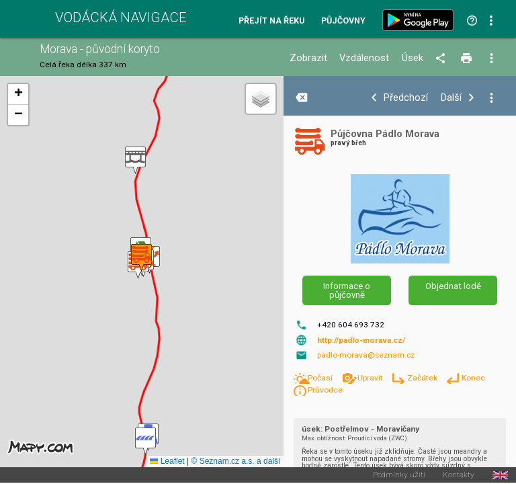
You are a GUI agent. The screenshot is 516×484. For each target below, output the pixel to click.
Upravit (371, 377)
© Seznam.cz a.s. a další (235, 461)
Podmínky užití (399, 475)
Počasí (321, 377)
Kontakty (458, 475)
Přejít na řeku (271, 21)
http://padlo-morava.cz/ (361, 340)
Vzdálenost (364, 58)
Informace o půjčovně (346, 290)
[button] (135, 160)
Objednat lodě (453, 286)
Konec (473, 377)
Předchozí (406, 98)
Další (451, 98)
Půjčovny (343, 21)
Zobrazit (308, 58)
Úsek (412, 58)
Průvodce (325, 390)
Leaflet (167, 461)
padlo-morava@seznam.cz (366, 355)
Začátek (423, 377)
